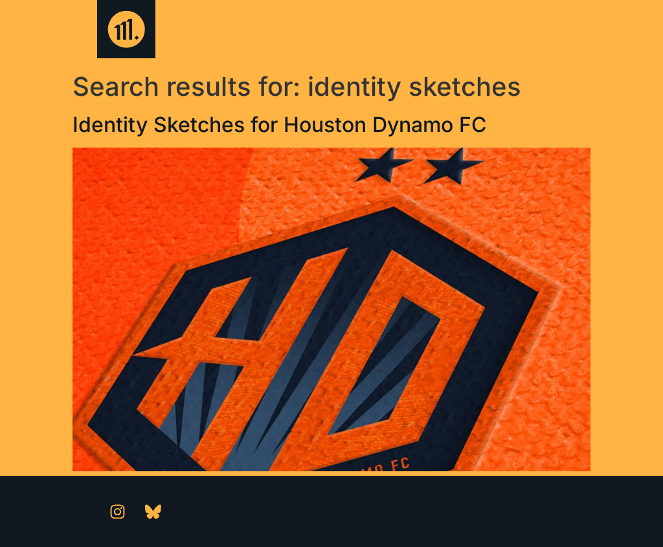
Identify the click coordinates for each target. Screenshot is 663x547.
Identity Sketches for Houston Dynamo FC (279, 124)
